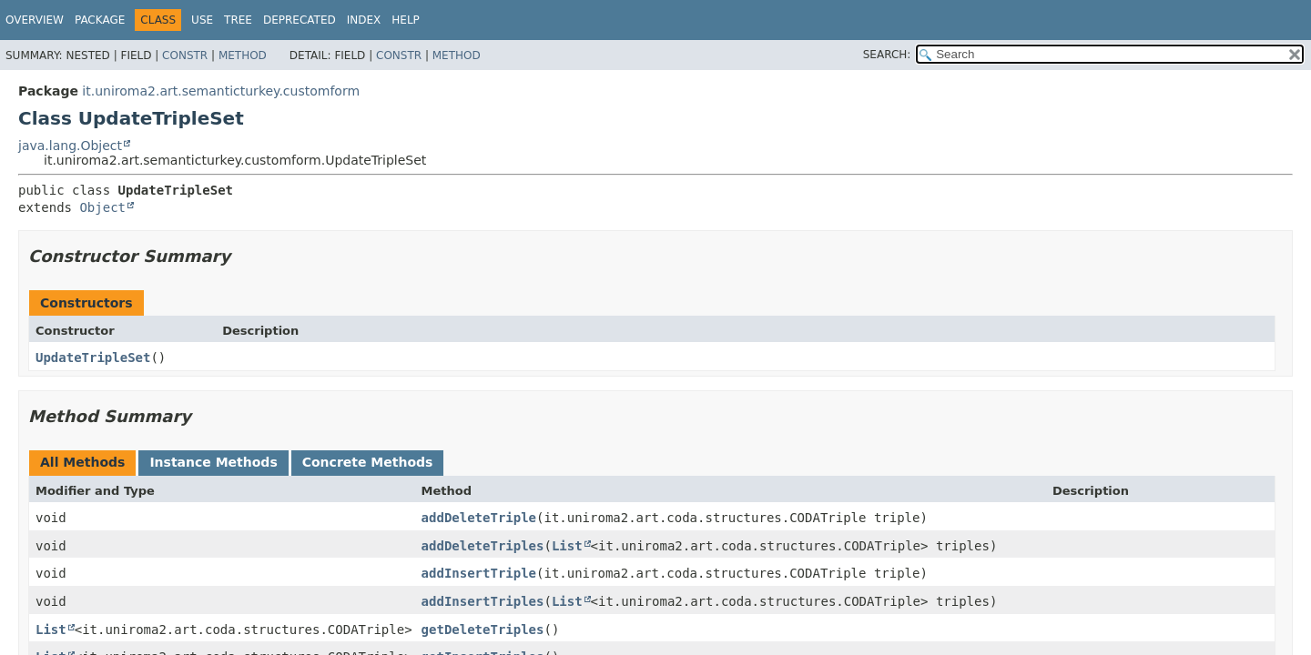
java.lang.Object (70, 145)
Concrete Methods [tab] (367, 462)
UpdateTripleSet (93, 357)
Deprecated (299, 20)
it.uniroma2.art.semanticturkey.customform (221, 91)
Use (202, 20)
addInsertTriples (483, 601)
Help (405, 20)
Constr (185, 55)
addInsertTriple (479, 573)
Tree (238, 20)
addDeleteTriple (479, 517)
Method (242, 55)
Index (364, 20)
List (567, 546)
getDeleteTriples (483, 629)
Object (102, 207)
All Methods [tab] (82, 462)
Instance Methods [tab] (213, 462)
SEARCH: (887, 54)
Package (100, 20)
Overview (34, 20)
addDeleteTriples (483, 546)
